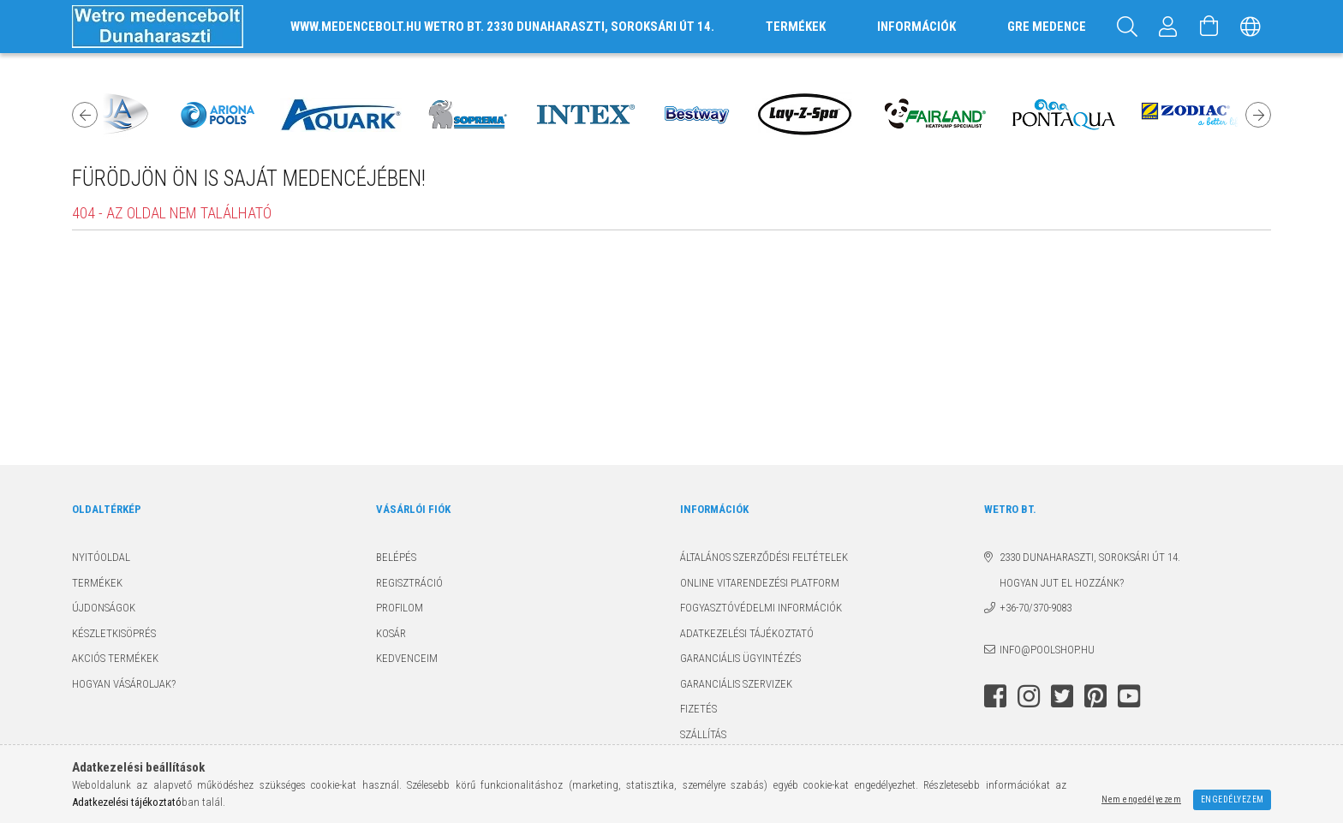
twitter (1062, 696)
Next (1258, 115)
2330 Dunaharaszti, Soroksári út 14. (1090, 557)
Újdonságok (103, 607)
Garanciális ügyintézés (740, 658)
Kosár (391, 633)
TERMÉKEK (796, 26)
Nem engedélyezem (1141, 799)
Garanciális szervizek (736, 683)
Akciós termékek (115, 658)
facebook (995, 696)
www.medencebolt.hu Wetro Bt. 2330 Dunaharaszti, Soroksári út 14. (502, 26)
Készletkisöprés (114, 633)
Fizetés (698, 708)
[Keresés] (1127, 26)
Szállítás (703, 734)
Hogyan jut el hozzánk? (1054, 582)
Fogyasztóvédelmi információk (761, 607)
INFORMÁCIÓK (916, 26)
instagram (1029, 696)
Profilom (399, 607)
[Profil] (1168, 26)
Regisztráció (409, 582)
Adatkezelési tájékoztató (747, 633)
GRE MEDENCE (1046, 26)
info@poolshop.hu (1047, 649)
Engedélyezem (1232, 799)
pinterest (1095, 696)
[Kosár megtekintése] (1209, 26)
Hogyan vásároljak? (124, 683)
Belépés (396, 557)
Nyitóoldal (101, 557)
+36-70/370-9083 (1035, 607)
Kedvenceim (407, 658)
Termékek (97, 582)
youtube (1129, 696)
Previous (85, 115)
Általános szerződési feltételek (764, 557)
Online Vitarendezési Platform (759, 582)
